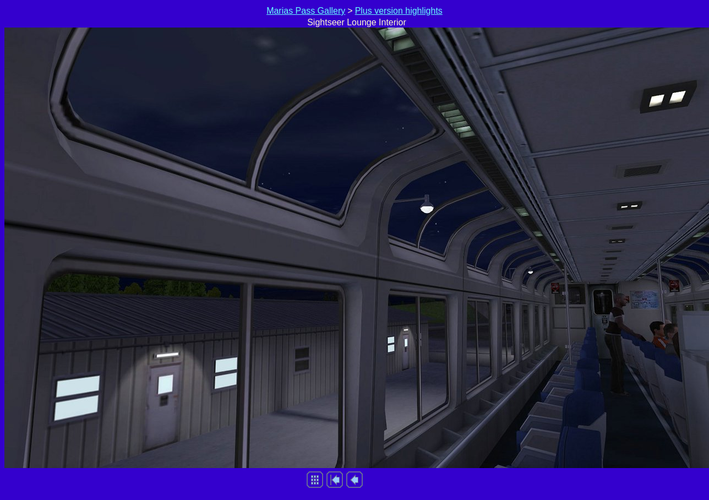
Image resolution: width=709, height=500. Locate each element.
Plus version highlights (399, 10)
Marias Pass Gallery (305, 10)
